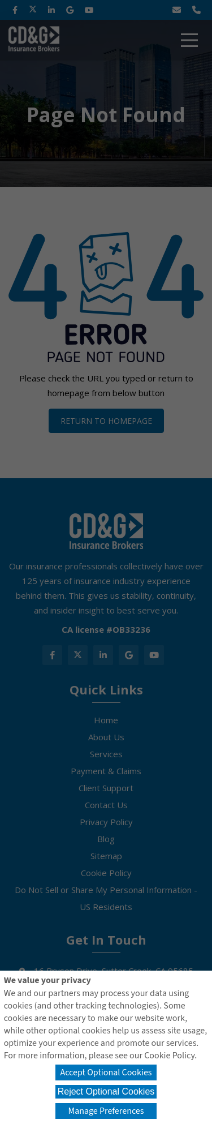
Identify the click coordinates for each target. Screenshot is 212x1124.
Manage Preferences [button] (106, 1111)
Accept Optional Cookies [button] (106, 1072)
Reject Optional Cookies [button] (106, 1091)
